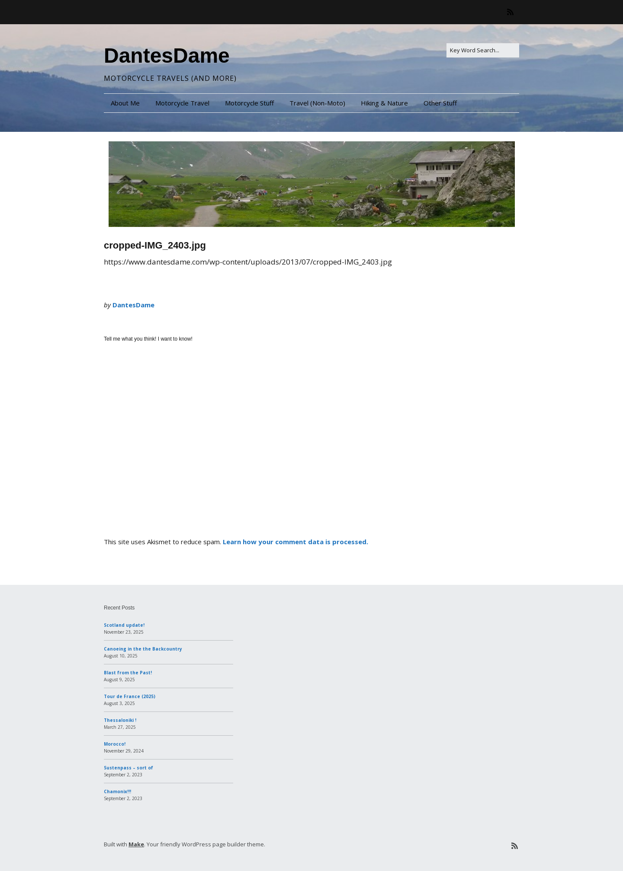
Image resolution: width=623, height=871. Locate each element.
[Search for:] (482, 50)
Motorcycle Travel (182, 103)
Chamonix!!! (117, 791)
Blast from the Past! (128, 673)
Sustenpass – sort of (128, 768)
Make (136, 844)
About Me (125, 103)
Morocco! (114, 744)
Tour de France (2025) (129, 696)
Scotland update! (124, 625)
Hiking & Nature (384, 103)
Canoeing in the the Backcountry (143, 649)
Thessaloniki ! (120, 720)
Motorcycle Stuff (249, 103)
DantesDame (167, 55)
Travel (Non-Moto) (317, 103)
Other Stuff (440, 103)
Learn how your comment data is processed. (295, 541)
